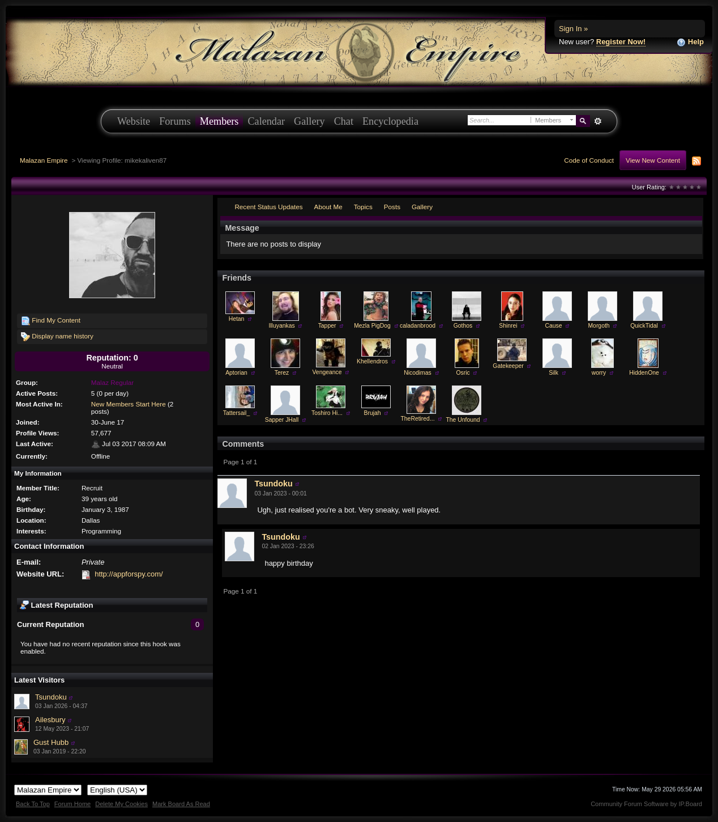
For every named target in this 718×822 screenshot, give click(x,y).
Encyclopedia (390, 121)
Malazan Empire (43, 160)
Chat (343, 121)
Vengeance (327, 372)
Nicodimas (417, 373)
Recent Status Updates (268, 206)
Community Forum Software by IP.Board (646, 803)
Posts (392, 206)
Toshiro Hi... (327, 413)
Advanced (598, 121)
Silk (553, 373)
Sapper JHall (282, 420)
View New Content (653, 160)
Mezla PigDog (372, 326)
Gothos (463, 326)
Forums (175, 121)
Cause (553, 326)
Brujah (372, 413)
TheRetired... (417, 419)
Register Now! (621, 41)
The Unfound (463, 420)
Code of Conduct (589, 160)
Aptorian (236, 373)
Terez (282, 373)
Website (133, 121)
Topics (363, 206)
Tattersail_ (236, 413)
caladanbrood (417, 326)
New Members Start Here (128, 404)
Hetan (237, 319)
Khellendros (372, 361)
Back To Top (33, 803)
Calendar (266, 121)
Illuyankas (281, 326)
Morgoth (598, 326)
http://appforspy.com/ (129, 574)
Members (219, 121)
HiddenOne (644, 373)
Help (690, 42)
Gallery (309, 121)
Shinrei (508, 326)
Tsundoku (51, 697)
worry (599, 373)
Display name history (57, 336)
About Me (328, 206)
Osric (462, 373)
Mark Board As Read (181, 803)
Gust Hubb (51, 742)
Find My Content (50, 320)
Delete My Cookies (121, 803)
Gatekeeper (508, 366)
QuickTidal (644, 326)
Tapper (327, 326)
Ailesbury (50, 719)
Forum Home (72, 803)
